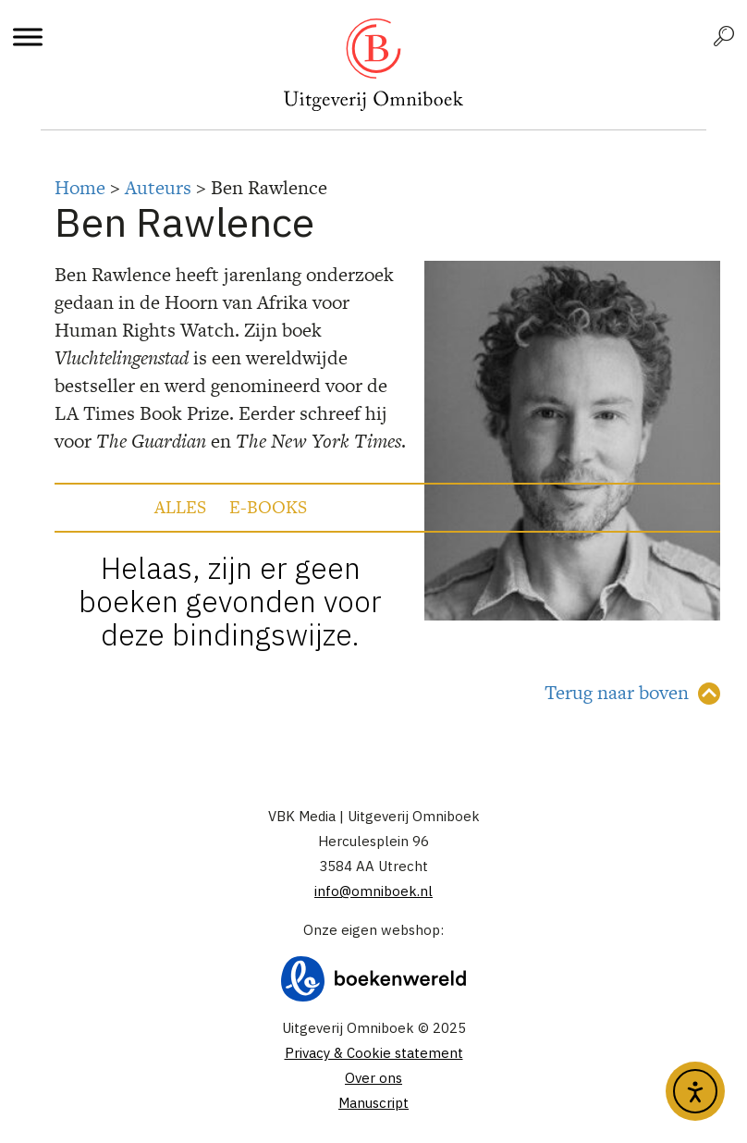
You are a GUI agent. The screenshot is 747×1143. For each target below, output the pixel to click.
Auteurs (158, 187)
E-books (268, 507)
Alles (180, 507)
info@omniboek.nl (373, 891)
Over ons (373, 1078)
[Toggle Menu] (28, 36)
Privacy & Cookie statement (374, 1053)
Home (80, 187)
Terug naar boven (617, 692)
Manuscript (373, 1103)
